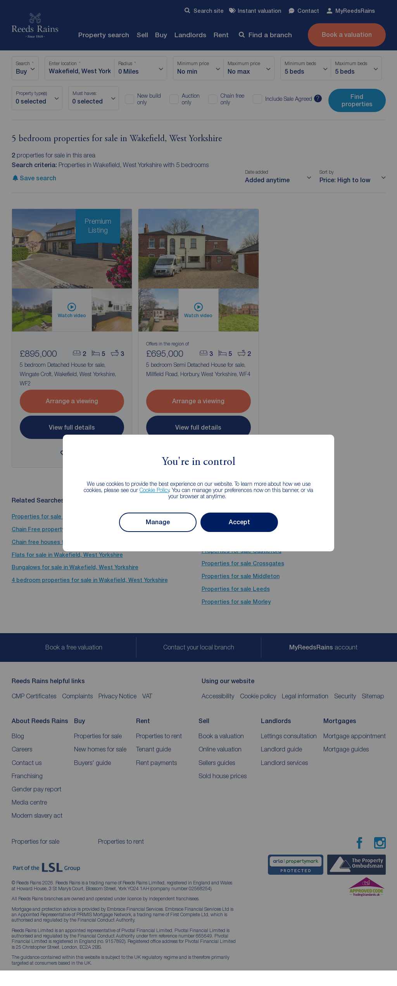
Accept (239, 522)
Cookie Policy (154, 490)
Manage (158, 522)
